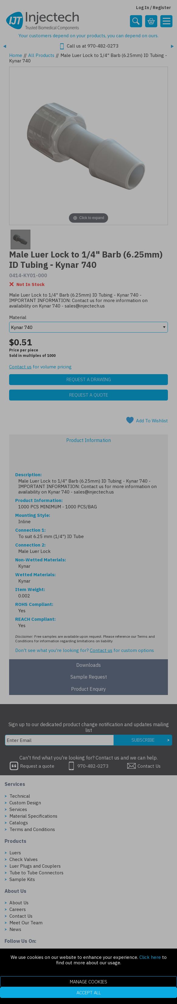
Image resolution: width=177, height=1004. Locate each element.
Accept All (89, 993)
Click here (150, 957)
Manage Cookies (88, 982)
